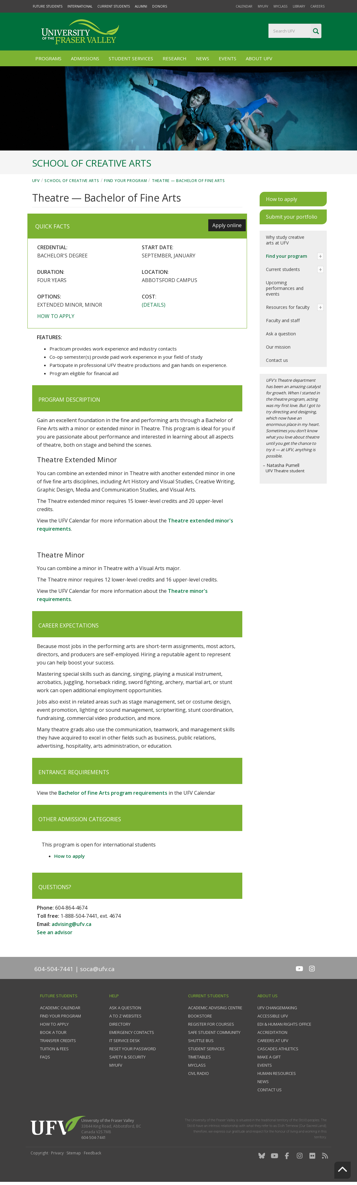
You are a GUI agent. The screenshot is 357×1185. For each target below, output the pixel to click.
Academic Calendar (60, 1008)
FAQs (45, 1057)
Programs (48, 58)
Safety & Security (127, 1057)
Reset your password (132, 1049)
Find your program (125, 180)
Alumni (141, 6)
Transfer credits (58, 1040)
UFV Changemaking (277, 1008)
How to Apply (54, 1024)
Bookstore (200, 1016)
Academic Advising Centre (215, 1008)
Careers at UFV (272, 1040)
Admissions (85, 58)
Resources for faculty (287, 307)
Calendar (244, 6)
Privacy (57, 1153)
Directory (119, 1024)
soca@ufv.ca (97, 969)
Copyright (39, 1153)
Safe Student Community (214, 1032)
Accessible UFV (272, 1016)
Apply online (227, 225)
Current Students (113, 6)
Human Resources (276, 1073)
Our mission (278, 347)
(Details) (153, 304)
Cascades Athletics (277, 1049)
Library (299, 6)
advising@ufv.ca (71, 924)
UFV (36, 180)
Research (175, 58)
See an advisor (54, 932)
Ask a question (281, 334)
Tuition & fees (54, 1049)
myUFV (263, 6)
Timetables (199, 1057)
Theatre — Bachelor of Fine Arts (188, 180)
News (202, 58)
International (79, 6)
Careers (317, 6)
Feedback (92, 1153)
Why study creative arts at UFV (285, 240)
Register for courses (211, 1024)
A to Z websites (125, 1016)
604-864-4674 (71, 907)
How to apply (55, 316)
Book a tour (53, 1032)
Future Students (47, 6)
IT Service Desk (124, 1040)
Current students (283, 269)
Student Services (131, 58)
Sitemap (73, 1153)
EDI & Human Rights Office (284, 1024)
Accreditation (272, 1032)
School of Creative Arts (71, 180)
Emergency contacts (131, 1032)
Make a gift (269, 1057)
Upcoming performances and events (284, 288)
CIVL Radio (198, 1073)
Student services (206, 1049)
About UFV (259, 58)
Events (227, 58)
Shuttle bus (201, 1040)
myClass (280, 6)
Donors (159, 6)
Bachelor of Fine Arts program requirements (112, 792)
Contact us (277, 360)
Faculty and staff (283, 320)
